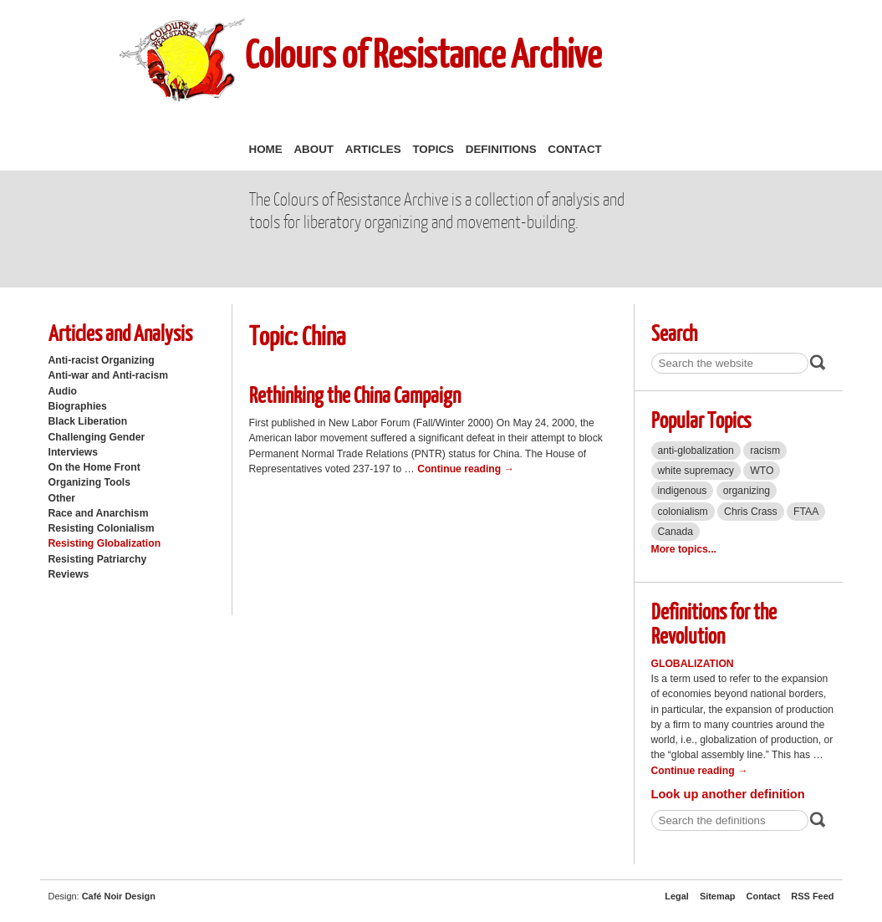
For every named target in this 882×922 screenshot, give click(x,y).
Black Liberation (88, 421)
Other (61, 498)
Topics (433, 149)
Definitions (501, 149)
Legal (677, 896)
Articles (373, 149)
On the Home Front (94, 467)
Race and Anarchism (98, 513)
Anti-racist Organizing (101, 360)
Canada (676, 531)
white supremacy (696, 470)
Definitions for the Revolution (714, 623)
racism (765, 450)
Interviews (73, 452)
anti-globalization (696, 450)
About (313, 149)
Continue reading (465, 469)
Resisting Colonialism (101, 528)
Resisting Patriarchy (97, 559)
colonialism (683, 511)
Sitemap (718, 896)
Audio (62, 391)
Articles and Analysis (120, 332)
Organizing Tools (89, 482)
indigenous (682, 491)
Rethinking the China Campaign (355, 394)
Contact (574, 149)
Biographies (77, 406)
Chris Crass (750, 511)
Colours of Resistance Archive (423, 53)
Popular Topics (701, 419)
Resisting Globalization (104, 543)
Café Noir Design (118, 896)
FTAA (805, 511)
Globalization (692, 664)
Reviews (68, 574)
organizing (746, 491)
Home (266, 149)
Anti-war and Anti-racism (108, 375)
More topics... (683, 549)
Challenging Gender (96, 437)
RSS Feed (812, 896)
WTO (761, 470)
